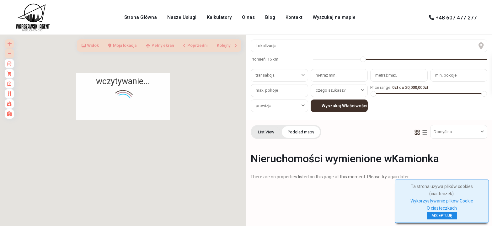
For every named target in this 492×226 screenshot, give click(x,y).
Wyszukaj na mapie (334, 17)
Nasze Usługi (181, 17)
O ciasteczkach (442, 208)
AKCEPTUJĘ (441, 215)
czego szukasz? (331, 90)
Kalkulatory (219, 17)
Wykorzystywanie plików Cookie (441, 200)
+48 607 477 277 (456, 17)
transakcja (265, 75)
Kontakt (294, 17)
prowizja (263, 105)
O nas (248, 17)
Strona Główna (140, 17)
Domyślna (443, 131)
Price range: (380, 87)
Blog (270, 17)
